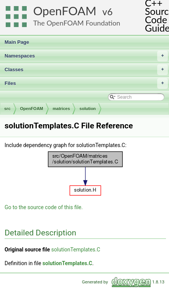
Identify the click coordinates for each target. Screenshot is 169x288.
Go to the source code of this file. (44, 207)
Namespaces (86, 56)
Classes (86, 69)
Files (86, 83)
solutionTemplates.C (75, 249)
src (7, 108)
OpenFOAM (65, 11)
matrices (61, 108)
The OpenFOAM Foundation (76, 23)
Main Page (17, 42)
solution (87, 108)
